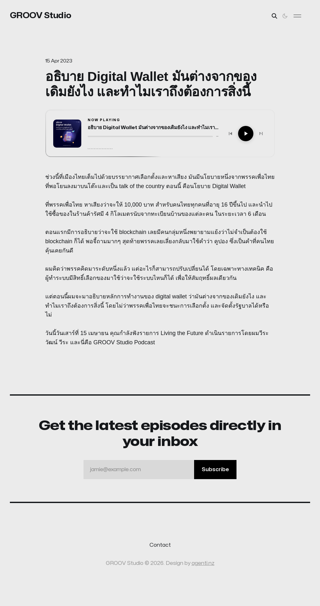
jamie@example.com (163, 469)
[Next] (261, 133)
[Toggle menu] (297, 16)
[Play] (245, 133)
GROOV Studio (40, 15)
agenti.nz (203, 563)
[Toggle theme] (285, 16)
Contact (160, 545)
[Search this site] (274, 16)
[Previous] (230, 133)
